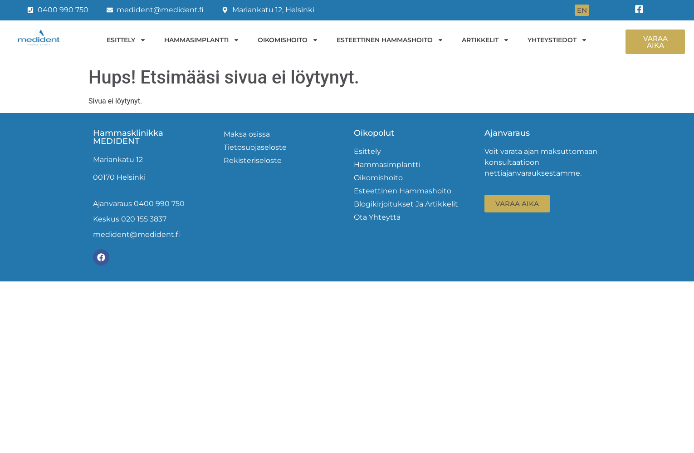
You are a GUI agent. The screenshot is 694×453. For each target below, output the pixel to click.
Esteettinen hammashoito (390, 40)
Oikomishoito (288, 40)
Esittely (126, 40)
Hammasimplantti (201, 40)
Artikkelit (485, 40)
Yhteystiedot (557, 40)
